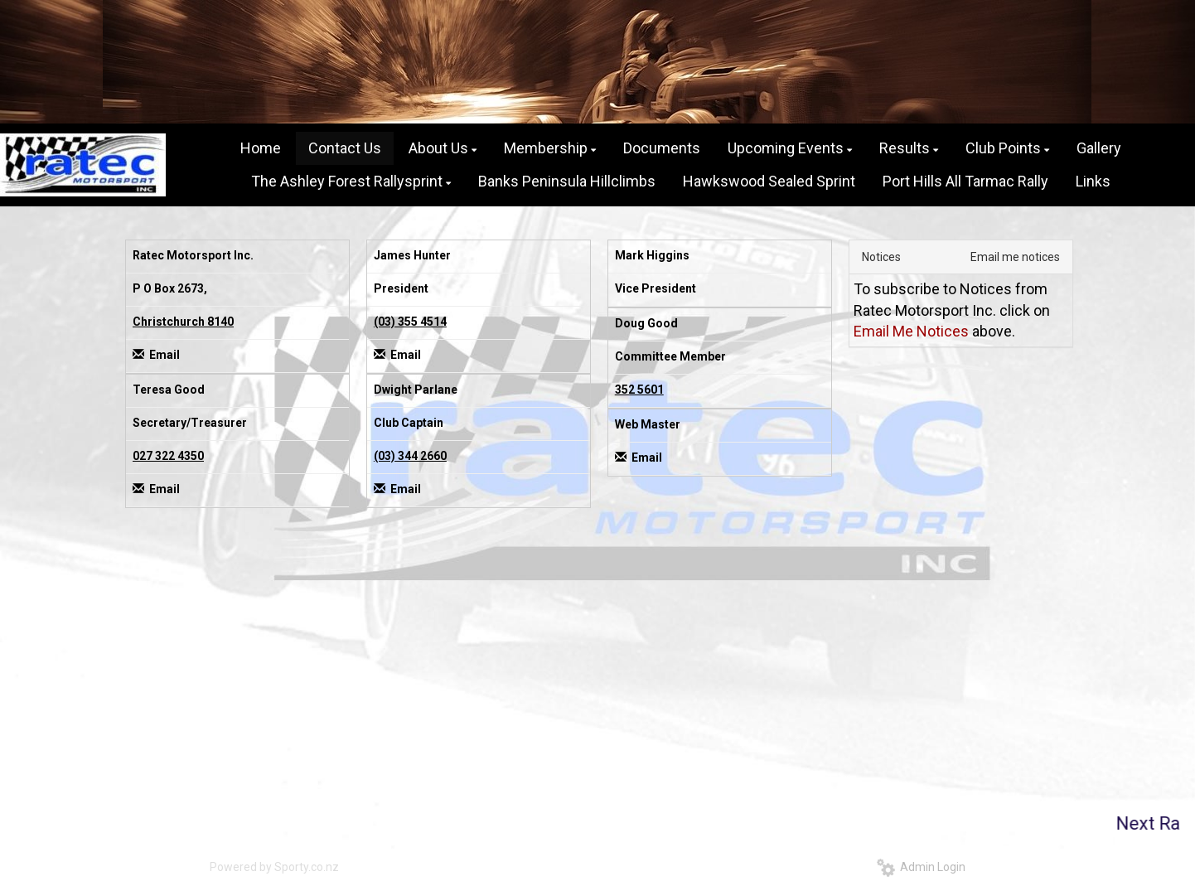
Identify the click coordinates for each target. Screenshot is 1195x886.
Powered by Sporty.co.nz (274, 867)
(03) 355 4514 (410, 321)
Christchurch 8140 (183, 321)
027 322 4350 (168, 455)
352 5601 (639, 389)
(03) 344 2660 (410, 455)
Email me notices (1015, 257)
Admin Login (921, 867)
